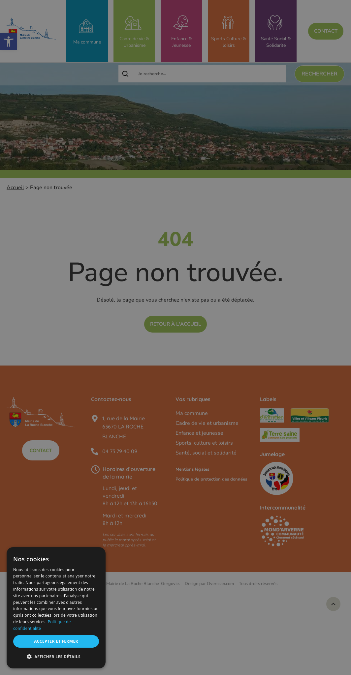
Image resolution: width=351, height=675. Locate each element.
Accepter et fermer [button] (56, 641)
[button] (56, 657)
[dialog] (56, 607)
